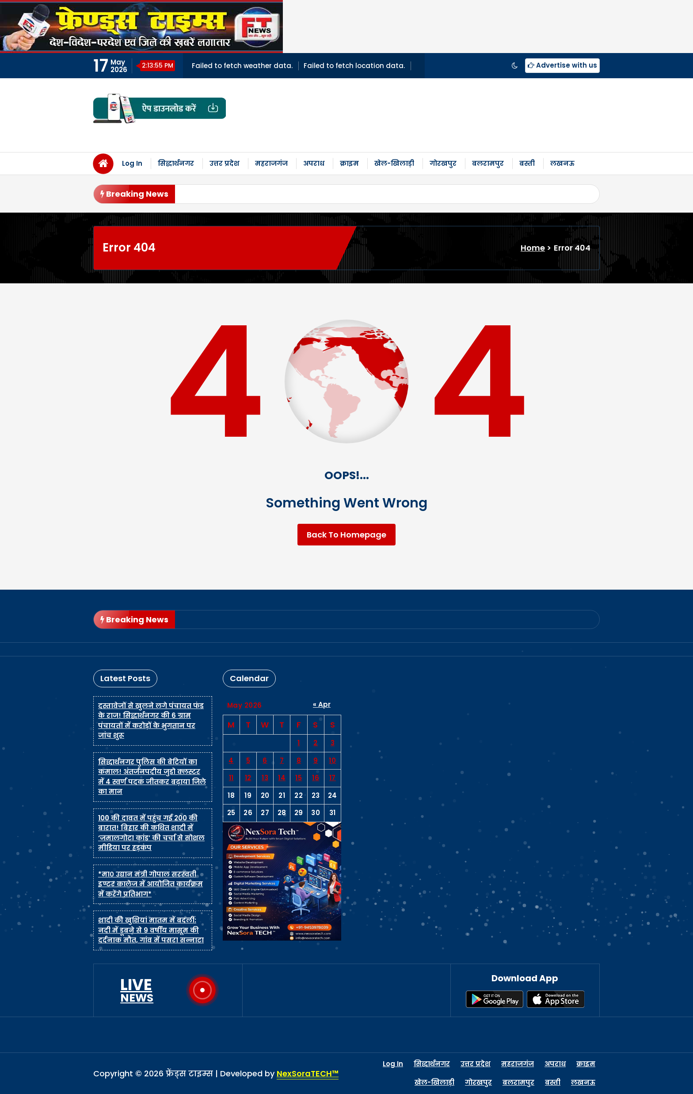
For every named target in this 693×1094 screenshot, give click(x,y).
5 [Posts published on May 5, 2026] (248, 760)
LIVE (136, 990)
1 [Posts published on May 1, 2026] (298, 742)
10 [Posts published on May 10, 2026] (332, 760)
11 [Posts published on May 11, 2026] (231, 777)
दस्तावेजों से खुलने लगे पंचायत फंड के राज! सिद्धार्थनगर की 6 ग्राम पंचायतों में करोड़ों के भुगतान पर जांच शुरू (151, 720)
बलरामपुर (488, 163)
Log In (132, 163)
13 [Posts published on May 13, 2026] (265, 777)
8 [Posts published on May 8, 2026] (299, 760)
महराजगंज (271, 163)
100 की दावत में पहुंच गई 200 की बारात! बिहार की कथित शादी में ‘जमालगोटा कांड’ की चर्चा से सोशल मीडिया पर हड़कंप (151, 833)
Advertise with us (562, 65)
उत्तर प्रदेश (224, 163)
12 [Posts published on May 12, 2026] (248, 777)
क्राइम (349, 163)
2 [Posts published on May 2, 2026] (315, 742)
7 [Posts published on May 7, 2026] (282, 760)
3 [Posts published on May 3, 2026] (333, 742)
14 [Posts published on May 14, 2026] (282, 777)
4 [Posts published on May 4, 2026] (231, 760)
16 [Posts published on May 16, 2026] (315, 777)
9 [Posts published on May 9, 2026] (315, 760)
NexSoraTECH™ (308, 1073)
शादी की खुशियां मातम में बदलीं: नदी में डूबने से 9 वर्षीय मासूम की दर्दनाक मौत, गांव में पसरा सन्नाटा (151, 930)
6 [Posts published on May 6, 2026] (265, 760)
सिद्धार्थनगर (176, 163)
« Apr (322, 704)
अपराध (313, 163)
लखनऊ (562, 163)
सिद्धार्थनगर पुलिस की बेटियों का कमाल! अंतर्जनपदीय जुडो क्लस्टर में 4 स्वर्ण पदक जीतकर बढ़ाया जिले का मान (152, 777)
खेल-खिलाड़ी (394, 163)
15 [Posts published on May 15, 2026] (298, 777)
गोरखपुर (443, 163)
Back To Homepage (346, 534)
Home (533, 247)
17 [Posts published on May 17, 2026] (332, 777)
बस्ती (527, 163)
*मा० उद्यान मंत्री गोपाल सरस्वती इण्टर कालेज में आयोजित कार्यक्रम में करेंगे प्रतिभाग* (150, 884)
